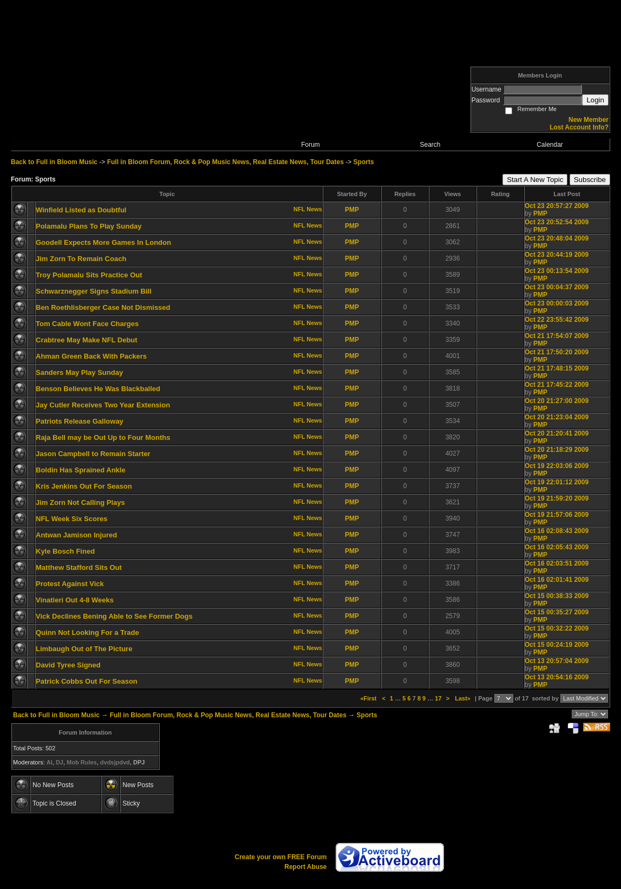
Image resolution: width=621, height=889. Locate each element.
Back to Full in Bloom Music (54, 162)
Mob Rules (82, 762)
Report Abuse (305, 867)
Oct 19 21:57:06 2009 (557, 514)
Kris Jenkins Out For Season (84, 486)
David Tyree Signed (68, 665)
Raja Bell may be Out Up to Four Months (103, 437)
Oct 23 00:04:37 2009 (557, 287)
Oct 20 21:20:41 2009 (557, 433)
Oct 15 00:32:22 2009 (557, 628)
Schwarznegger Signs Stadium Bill (94, 291)
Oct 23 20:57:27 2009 (557, 206)
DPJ (139, 762)
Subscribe (590, 180)
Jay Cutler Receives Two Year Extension (103, 405)
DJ (59, 762)
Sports (364, 162)
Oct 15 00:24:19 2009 (557, 644)
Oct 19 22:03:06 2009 (557, 466)
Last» (463, 698)
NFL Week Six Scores (71, 519)
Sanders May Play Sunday (79, 372)
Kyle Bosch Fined (65, 551)
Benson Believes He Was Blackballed (98, 389)
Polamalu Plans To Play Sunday (89, 226)
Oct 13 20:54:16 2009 (557, 677)
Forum (310, 144)
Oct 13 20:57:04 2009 (557, 661)
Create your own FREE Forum (280, 857)
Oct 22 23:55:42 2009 (557, 319)
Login (595, 100)
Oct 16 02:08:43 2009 (557, 531)
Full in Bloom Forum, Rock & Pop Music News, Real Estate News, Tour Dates (225, 162)
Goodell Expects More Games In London (103, 242)
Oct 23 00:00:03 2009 (557, 303)
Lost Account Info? (579, 127)
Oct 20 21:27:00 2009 (557, 401)
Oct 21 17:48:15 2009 (557, 368)
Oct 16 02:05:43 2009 (557, 547)
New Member (588, 120)
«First (369, 698)
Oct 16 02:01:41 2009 (557, 579)
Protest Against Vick (70, 584)
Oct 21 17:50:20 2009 (557, 352)
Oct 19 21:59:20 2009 (557, 498)
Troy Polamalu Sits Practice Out (89, 275)
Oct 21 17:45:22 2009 (557, 384)
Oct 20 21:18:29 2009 (557, 449)
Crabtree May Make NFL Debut (87, 340)
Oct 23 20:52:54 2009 (557, 222)
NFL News (307, 209)
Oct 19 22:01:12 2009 (557, 482)
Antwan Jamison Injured (76, 535)
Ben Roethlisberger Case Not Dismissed (103, 307)
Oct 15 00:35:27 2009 (557, 612)
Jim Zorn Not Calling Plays (80, 502)
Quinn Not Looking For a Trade (87, 632)
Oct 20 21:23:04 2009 (557, 417)
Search (430, 144)
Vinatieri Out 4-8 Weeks (75, 600)
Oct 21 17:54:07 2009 (557, 336)
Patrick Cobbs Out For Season (87, 681)
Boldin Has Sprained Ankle (81, 470)
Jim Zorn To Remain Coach (81, 259)
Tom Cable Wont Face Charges (87, 324)
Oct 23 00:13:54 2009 (557, 271)
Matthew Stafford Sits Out (79, 567)
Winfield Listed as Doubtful (81, 210)
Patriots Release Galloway (79, 421)
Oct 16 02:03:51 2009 (557, 563)
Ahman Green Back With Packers (91, 356)
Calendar (550, 144)
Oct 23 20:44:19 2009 (557, 254)
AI (50, 762)
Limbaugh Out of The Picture (84, 649)
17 (438, 698)
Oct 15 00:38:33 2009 (557, 596)
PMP (352, 209)
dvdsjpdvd (115, 762)
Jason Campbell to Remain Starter (93, 454)
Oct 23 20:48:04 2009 (557, 238)
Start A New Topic (535, 180)
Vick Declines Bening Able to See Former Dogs (114, 616)
